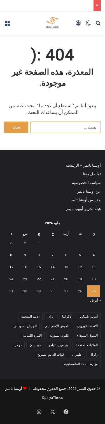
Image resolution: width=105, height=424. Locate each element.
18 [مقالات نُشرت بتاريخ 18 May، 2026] (94, 279)
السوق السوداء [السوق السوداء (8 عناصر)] (87, 335)
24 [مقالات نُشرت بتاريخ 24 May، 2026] (11, 279)
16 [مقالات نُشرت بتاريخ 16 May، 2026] (25, 267)
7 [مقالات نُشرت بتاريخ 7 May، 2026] (52, 255)
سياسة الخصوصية (86, 182)
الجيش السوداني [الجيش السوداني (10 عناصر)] (25, 326)
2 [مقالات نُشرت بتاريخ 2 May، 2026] (25, 243)
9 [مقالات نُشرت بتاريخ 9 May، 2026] (25, 255)
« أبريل (95, 300)
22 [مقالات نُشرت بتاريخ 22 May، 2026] (39, 279)
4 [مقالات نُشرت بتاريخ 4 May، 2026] (94, 255)
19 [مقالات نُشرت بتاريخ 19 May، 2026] (80, 279)
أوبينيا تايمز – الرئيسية (83, 165)
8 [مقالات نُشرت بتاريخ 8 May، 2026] (39, 255)
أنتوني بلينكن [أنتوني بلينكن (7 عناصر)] (89, 316)
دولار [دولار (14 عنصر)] (18, 345)
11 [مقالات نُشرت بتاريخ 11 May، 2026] (94, 267)
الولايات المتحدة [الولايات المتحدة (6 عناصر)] (87, 345)
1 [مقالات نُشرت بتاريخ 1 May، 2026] (39, 243)
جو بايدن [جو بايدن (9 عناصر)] (35, 345)
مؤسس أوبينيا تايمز (85, 200)
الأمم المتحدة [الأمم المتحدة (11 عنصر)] (30, 316)
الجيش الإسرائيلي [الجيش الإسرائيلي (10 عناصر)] (57, 326)
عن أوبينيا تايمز (89, 191)
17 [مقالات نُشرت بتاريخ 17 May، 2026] (11, 267)
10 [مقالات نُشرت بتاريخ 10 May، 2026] (11, 255)
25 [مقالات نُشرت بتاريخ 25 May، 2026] (94, 291)
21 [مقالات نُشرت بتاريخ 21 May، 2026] (52, 279)
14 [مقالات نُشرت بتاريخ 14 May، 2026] (52, 267)
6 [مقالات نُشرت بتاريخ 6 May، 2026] (66, 255)
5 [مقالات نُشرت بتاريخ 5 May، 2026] (80, 255)
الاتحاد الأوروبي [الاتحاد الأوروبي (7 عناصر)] (87, 326)
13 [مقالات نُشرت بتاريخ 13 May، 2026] (66, 267)
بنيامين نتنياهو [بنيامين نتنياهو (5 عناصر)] (58, 345)
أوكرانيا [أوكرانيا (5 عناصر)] (67, 316)
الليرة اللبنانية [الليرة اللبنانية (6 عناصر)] (32, 335)
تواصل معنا (92, 174)
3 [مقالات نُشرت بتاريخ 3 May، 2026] (11, 243)
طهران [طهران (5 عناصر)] (77, 355)
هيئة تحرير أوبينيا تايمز (83, 208)
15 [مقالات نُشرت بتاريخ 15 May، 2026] (39, 267)
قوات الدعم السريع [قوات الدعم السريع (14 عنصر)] (51, 355)
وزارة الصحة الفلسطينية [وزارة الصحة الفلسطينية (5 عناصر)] (81, 364)
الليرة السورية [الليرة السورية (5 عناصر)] (59, 335)
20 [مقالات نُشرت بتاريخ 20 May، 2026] (66, 279)
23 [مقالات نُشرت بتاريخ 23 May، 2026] (25, 279)
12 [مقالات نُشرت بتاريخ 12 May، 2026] (80, 267)
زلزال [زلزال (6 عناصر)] (94, 355)
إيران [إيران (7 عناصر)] (50, 316)
